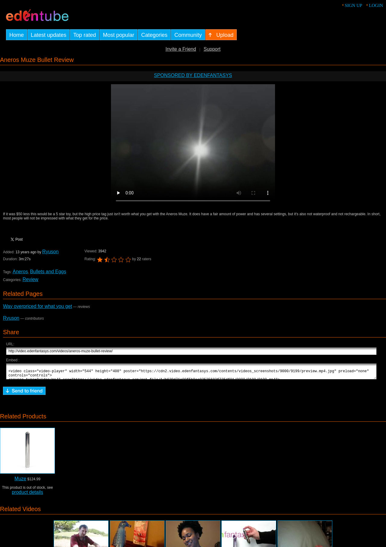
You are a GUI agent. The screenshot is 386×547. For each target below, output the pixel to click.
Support (212, 49)
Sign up (353, 5)
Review (30, 279)
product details (27, 494)
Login (376, 5)
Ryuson (50, 251)
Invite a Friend (181, 49)
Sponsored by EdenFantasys (193, 75)
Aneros (20, 271)
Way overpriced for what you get (37, 306)
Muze (20, 481)
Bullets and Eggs (48, 271)
